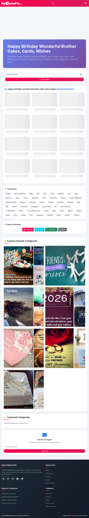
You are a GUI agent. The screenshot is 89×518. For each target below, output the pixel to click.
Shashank (60, 202)
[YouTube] (17, 479)
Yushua (51, 202)
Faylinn (42, 202)
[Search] (85, 3)
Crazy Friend (46, 206)
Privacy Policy (50, 503)
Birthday (48, 476)
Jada (52, 193)
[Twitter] (22, 479)
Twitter (39, 230)
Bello (44, 193)
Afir (56, 206)
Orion (44, 198)
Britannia (70, 202)
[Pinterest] (8, 479)
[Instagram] (13, 479)
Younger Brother (11, 202)
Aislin (54, 211)
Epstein (8, 193)
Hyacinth (61, 193)
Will (38, 193)
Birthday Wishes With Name (10, 497)
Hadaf (7, 215)
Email (62, 230)
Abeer (18, 198)
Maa (7, 206)
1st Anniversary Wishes (9, 493)
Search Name (44, 79)
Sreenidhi (24, 206)
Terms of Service (51, 506)
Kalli (78, 202)
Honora (63, 198)
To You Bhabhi (10, 211)
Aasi (69, 193)
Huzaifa (67, 215)
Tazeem (76, 215)
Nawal (46, 211)
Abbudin (49, 215)
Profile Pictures (50, 483)
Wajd (31, 193)
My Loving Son (65, 206)
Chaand (79, 211)
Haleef (15, 206)
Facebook (28, 230)
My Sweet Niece (20, 193)
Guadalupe (34, 206)
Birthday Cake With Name (9, 500)
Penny (21, 211)
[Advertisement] (44, 15)
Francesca (53, 198)
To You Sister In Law (33, 211)
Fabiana (22, 202)
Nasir (76, 193)
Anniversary (49, 473)
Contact (48, 497)
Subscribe (44, 451)
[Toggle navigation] (53, 3)
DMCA (48, 500)
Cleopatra (40, 215)
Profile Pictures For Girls (9, 503)
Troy (31, 215)
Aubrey (70, 211)
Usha (15, 215)
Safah (62, 211)
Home (47, 470)
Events (48, 480)
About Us (48, 493)
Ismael (23, 215)
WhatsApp (51, 230)
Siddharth (35, 198)
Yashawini (33, 202)
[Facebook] (3, 479)
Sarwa (26, 198)
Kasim (59, 215)
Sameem (8, 198)
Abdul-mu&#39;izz (76, 198)
